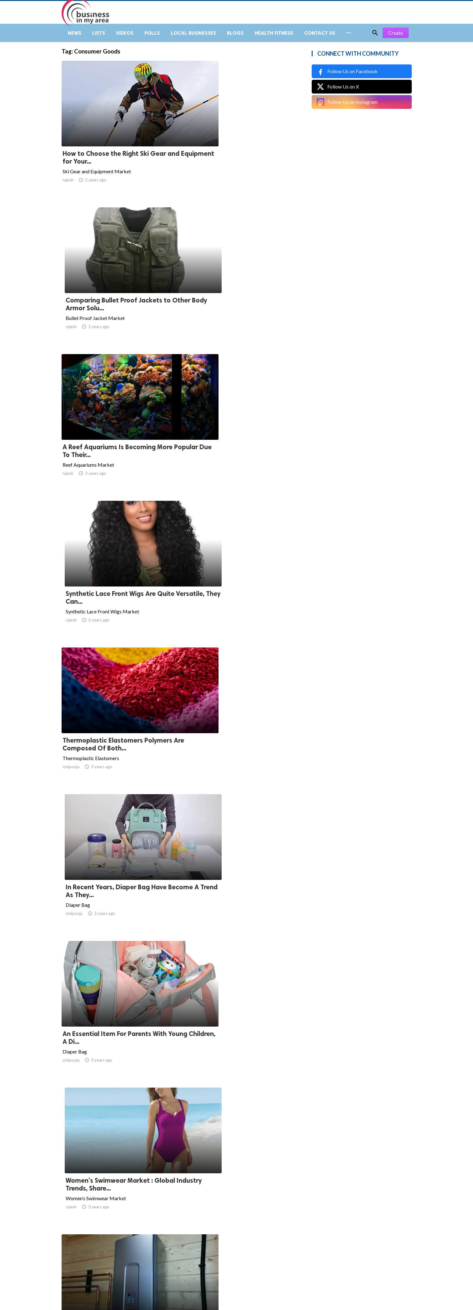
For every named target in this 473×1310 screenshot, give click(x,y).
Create (395, 37)
